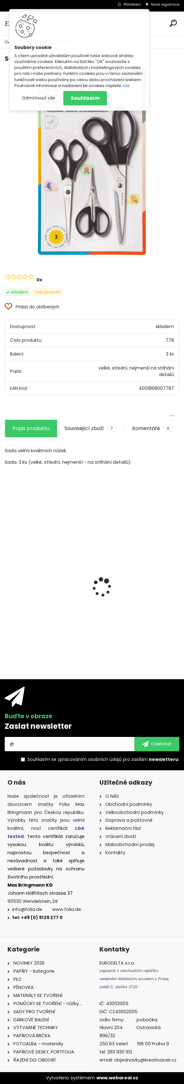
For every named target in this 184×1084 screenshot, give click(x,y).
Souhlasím (85, 98)
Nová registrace (165, 4)
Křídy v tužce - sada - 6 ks (41, 605)
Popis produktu (30, 428)
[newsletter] (157, 744)
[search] (173, 23)
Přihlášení (132, 4)
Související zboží (91, 428)
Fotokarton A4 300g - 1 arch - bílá (135, 578)
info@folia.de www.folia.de (46, 909)
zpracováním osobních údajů (90, 759)
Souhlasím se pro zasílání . (103, 759)
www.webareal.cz (117, 1078)
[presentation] (8, 576)
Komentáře (152, 428)
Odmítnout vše (38, 98)
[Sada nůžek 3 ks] (92, 161)
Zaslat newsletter (38, 726)
